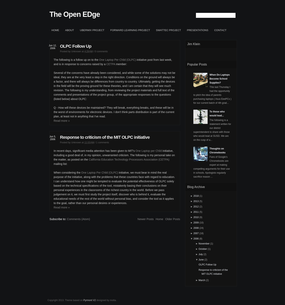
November (204, 243)
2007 (196, 233)
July (201, 254)
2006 (196, 238)
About (69, 30)
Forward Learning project (130, 30)
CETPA (110, 64)
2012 (196, 206)
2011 (196, 212)
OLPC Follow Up (75, 46)
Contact (220, 30)
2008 (196, 228)
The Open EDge (74, 14)
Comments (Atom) (78, 219)
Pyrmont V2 (89, 300)
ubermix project (92, 30)
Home (55, 30)
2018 (196, 196)
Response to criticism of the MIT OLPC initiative (105, 137)
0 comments (101, 51)
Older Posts (172, 219)
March (202, 280)
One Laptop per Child (149, 150)
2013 (196, 201)
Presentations (197, 30)
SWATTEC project (168, 30)
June (201, 259)
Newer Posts (146, 219)
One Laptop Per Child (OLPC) (117, 59)
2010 (196, 217)
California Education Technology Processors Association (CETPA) (129, 159)
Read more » (62, 120)
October (203, 249)
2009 (196, 222)
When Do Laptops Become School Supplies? (220, 78)
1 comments (102, 142)
